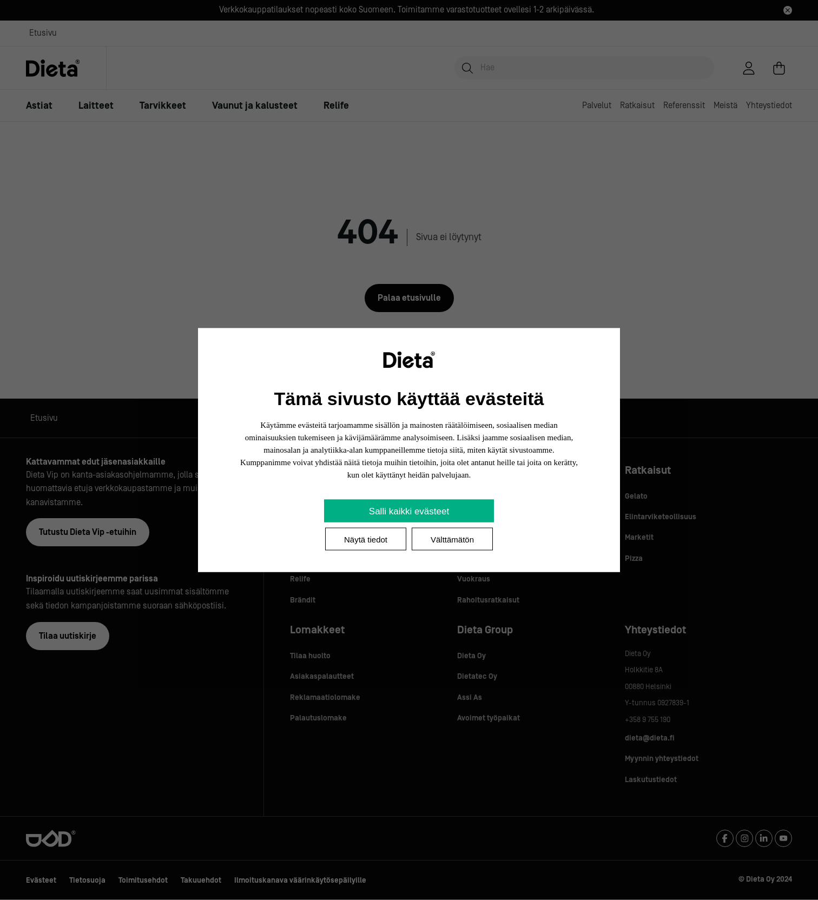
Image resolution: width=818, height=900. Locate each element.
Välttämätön (452, 539)
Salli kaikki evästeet (409, 511)
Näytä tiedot (365, 539)
